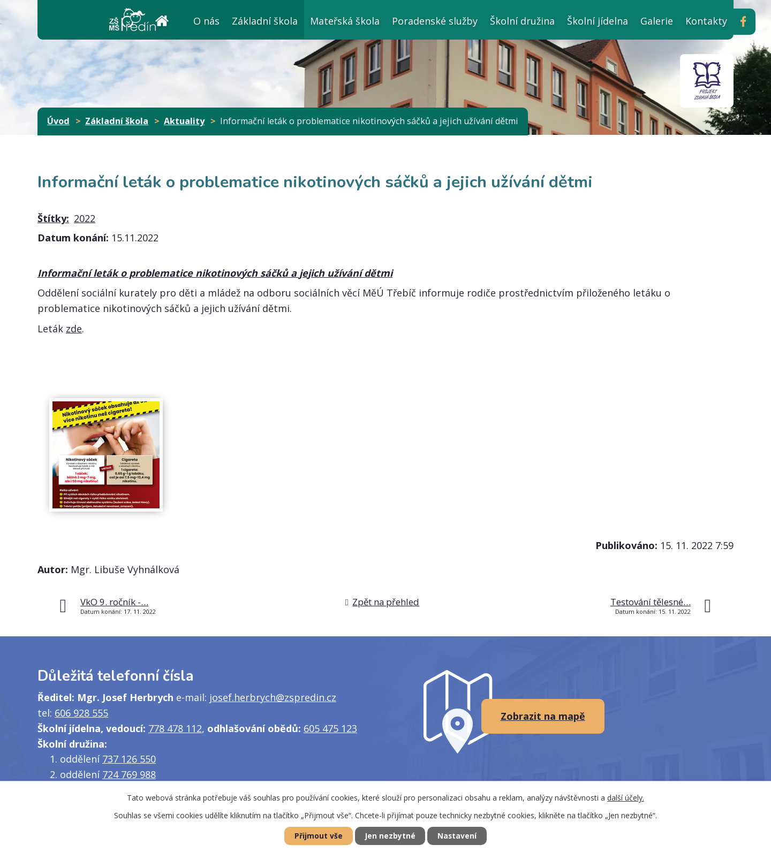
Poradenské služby (435, 20)
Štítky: (53, 218)
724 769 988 (129, 774)
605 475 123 (330, 728)
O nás (206, 20)
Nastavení (460, 836)
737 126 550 (129, 758)
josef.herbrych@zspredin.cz (272, 697)
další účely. (625, 797)
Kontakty (706, 20)
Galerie (656, 20)
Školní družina (522, 20)
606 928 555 (81, 712)
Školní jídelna (597, 20)
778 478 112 (175, 728)
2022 (84, 218)
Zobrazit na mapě (543, 716)
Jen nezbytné (390, 836)
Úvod (162, 19)
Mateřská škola (345, 20)
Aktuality (184, 121)
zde (74, 328)
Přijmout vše (316, 836)
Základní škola (265, 20)
